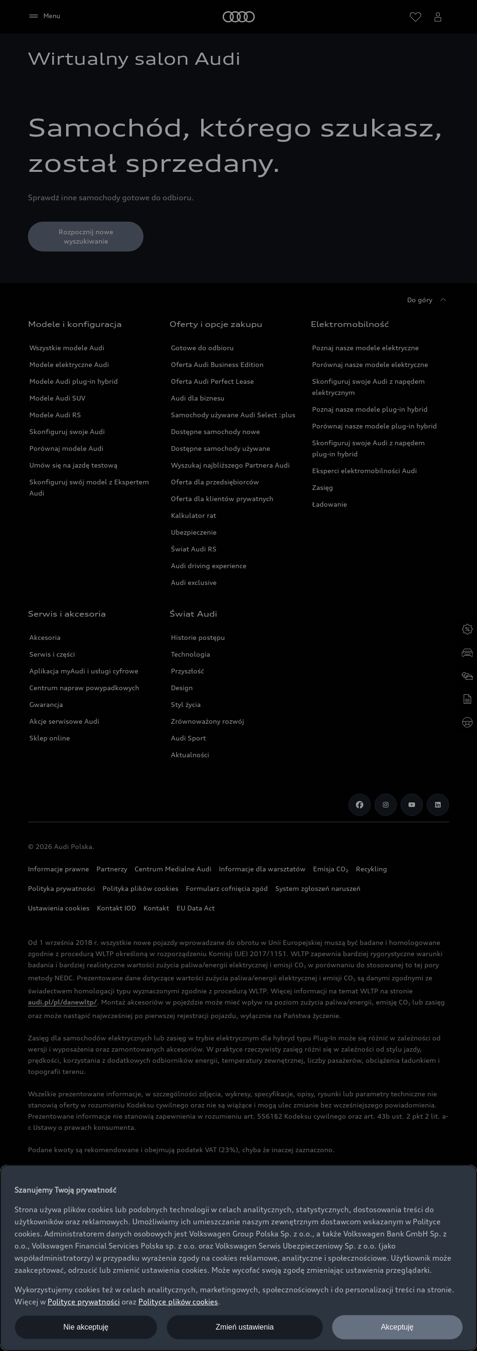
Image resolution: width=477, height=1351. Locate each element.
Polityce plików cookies (178, 1301)
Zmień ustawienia (245, 1327)
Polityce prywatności (84, 1301)
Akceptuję (397, 1327)
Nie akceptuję (86, 1327)
